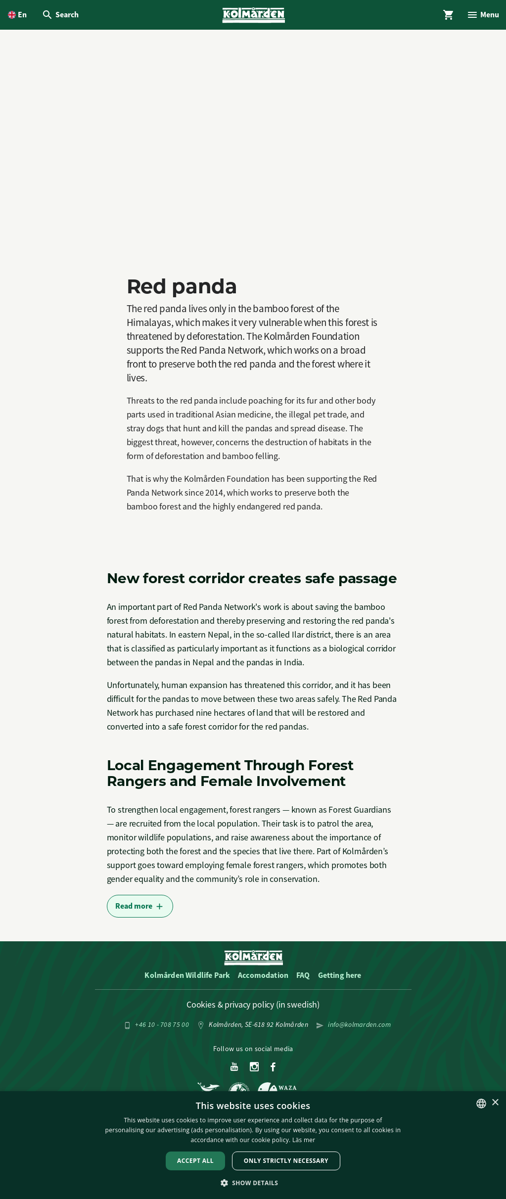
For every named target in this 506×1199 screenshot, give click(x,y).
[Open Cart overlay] (446, 16)
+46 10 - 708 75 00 (162, 1026)
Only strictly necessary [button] (286, 1160)
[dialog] (253, 1145)
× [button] (495, 1103)
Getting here (340, 977)
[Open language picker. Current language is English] (17, 16)
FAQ (303, 977)
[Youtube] (234, 1069)
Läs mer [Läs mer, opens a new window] (304, 1140)
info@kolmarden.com (359, 1026)
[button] (253, 1182)
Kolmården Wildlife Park (187, 977)
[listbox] (481, 1103)
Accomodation (263, 977)
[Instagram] (254, 1069)
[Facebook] (273, 1069)
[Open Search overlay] (61, 16)
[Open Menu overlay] (482, 16)
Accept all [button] (195, 1160)
